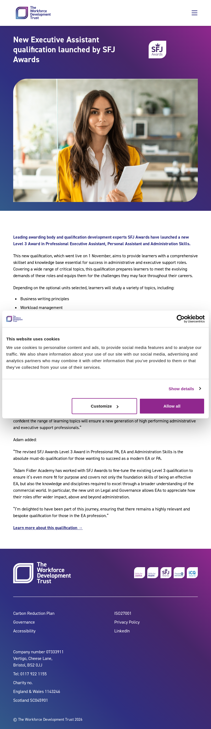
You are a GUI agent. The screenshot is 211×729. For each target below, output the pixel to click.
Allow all (172, 406)
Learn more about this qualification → (48, 528)
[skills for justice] (139, 572)
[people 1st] (179, 572)
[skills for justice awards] (165, 572)
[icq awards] (192, 572)
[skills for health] (152, 572)
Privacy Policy (127, 622)
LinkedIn (122, 631)
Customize (105, 406)
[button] (194, 13)
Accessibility (24, 631)
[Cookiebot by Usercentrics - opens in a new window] (181, 319)
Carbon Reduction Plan (33, 613)
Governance (24, 622)
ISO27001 (123, 613)
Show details (181, 388)
